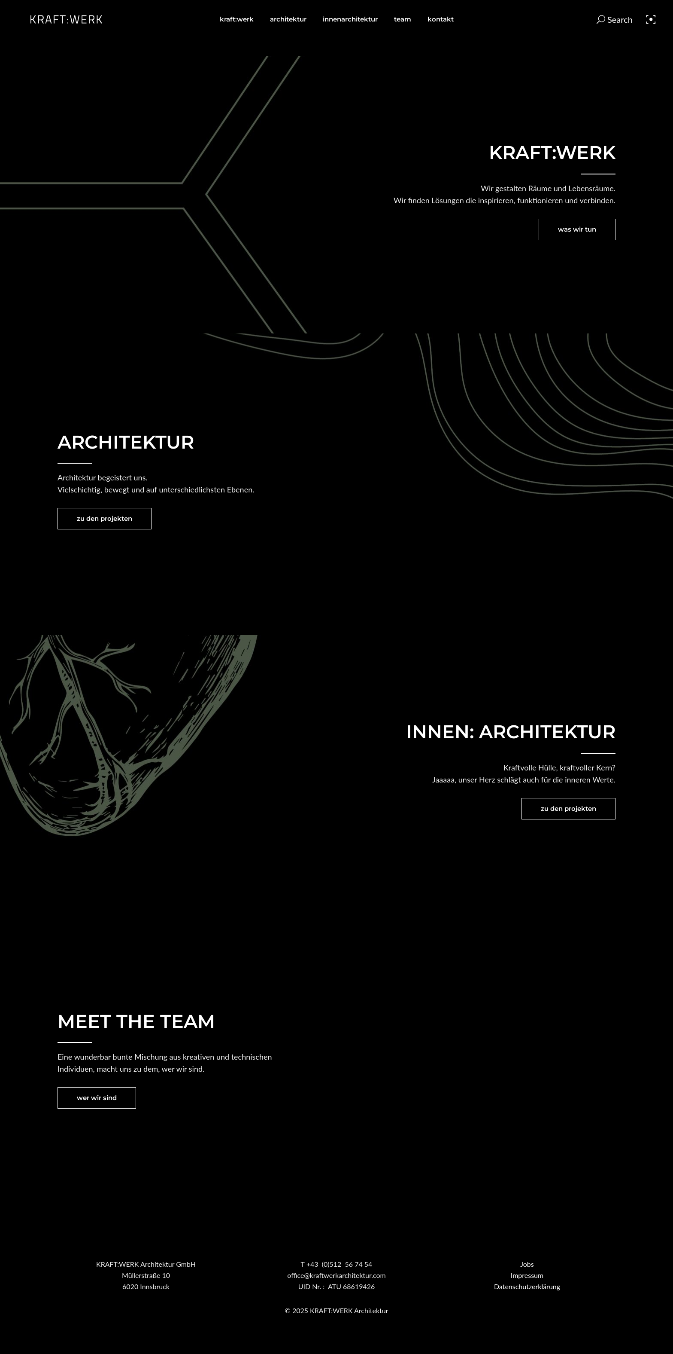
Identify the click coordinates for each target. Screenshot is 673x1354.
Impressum (527, 1275)
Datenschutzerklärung (527, 1286)
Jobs (527, 1264)
